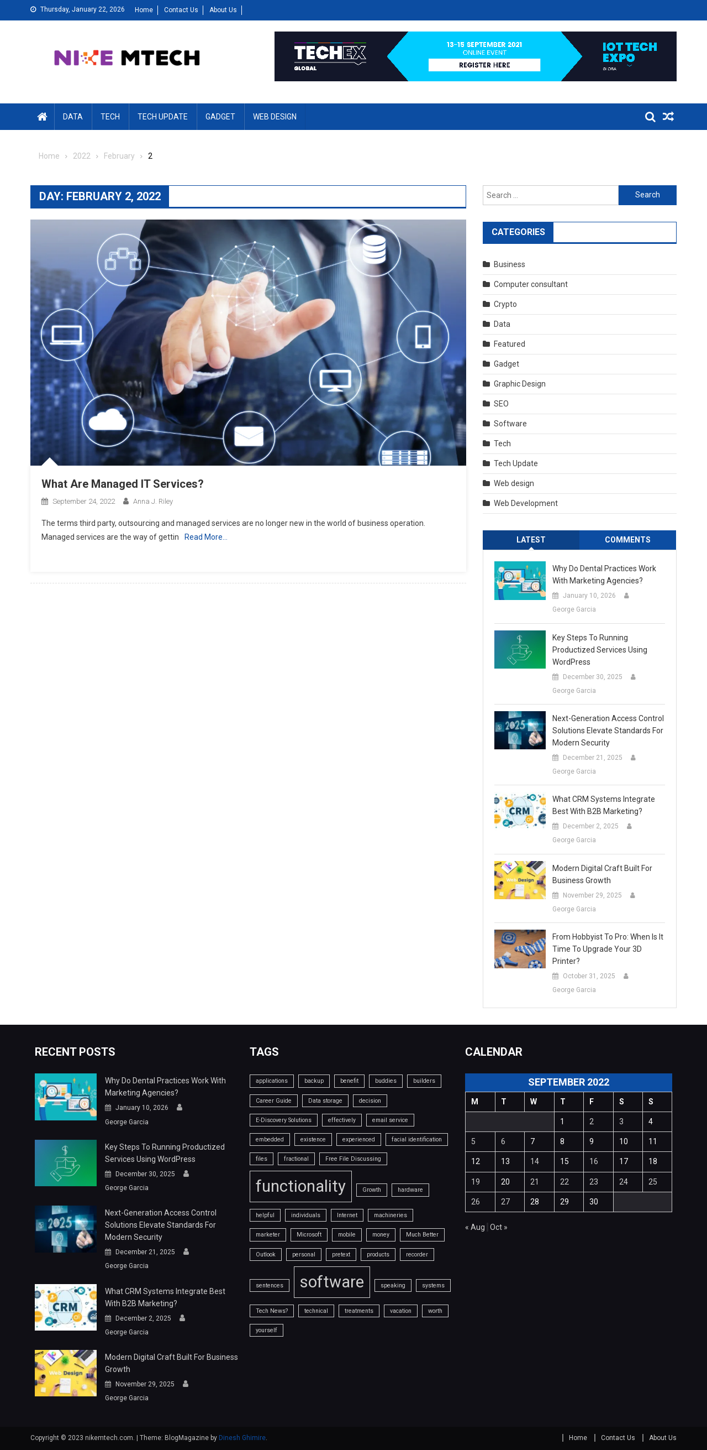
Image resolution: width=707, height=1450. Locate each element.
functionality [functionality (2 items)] (301, 1186)
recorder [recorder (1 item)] (417, 1254)
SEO (501, 403)
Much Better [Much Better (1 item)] (422, 1234)
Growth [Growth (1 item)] (371, 1189)
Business (509, 264)
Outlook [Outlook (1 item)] (266, 1254)
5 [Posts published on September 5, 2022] (473, 1141)
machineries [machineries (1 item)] (390, 1215)
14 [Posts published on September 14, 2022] (534, 1161)
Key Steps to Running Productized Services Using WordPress (599, 649)
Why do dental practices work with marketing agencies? (604, 574)
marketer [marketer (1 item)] (268, 1234)
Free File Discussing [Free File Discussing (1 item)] (353, 1158)
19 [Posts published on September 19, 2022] (475, 1181)
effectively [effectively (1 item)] (342, 1120)
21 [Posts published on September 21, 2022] (534, 1181)
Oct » (499, 1227)
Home (144, 10)
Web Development (526, 503)
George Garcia (574, 609)
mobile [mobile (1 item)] (347, 1234)
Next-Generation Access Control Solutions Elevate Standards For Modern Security (608, 730)
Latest (531, 539)
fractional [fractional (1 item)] (296, 1158)
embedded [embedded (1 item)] (270, 1139)
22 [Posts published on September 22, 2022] (564, 1181)
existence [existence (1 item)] (313, 1139)
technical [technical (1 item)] (316, 1311)
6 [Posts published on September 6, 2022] (503, 1141)
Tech (110, 116)
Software (510, 423)
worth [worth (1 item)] (435, 1311)
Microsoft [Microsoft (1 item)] (309, 1234)
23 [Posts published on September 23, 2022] (593, 1181)
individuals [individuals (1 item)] (305, 1215)
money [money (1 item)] (380, 1234)
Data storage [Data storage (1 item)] (325, 1100)
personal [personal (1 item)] (303, 1254)
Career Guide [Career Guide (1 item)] (274, 1100)
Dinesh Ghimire (242, 1438)
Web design (275, 116)
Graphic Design (520, 383)
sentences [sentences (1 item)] (269, 1285)
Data (73, 116)
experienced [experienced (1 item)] (358, 1139)
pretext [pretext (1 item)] (341, 1254)
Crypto (505, 304)
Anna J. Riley (153, 501)
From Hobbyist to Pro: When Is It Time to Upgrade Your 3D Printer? (607, 949)
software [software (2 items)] (332, 1281)
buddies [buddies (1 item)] (386, 1080)
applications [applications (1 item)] (272, 1080)
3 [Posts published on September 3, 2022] (621, 1121)
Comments (628, 539)
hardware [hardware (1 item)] (410, 1189)
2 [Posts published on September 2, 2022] (591, 1121)
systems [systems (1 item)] (433, 1285)
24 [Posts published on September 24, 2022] (623, 1181)
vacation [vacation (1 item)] (400, 1311)
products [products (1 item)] (378, 1254)
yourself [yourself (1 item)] (266, 1330)
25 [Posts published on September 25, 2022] (652, 1181)
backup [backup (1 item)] (314, 1080)
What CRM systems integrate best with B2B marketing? (603, 805)
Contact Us (181, 10)
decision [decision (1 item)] (370, 1100)
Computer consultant (531, 284)
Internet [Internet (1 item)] (347, 1215)
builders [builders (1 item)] (424, 1080)
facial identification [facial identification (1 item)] (417, 1139)
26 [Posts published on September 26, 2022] (475, 1201)
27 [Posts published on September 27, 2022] (505, 1201)
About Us (223, 10)
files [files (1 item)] (261, 1158)
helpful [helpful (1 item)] (265, 1215)
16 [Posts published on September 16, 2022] (593, 1161)
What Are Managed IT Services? (122, 484)
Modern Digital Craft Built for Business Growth (602, 874)
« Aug (475, 1227)
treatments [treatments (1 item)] (359, 1311)
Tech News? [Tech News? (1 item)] (272, 1311)
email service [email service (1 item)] (390, 1120)
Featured (509, 344)
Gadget (220, 116)
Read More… (206, 537)
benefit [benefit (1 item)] (349, 1080)
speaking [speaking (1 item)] (393, 1285)
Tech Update (163, 116)
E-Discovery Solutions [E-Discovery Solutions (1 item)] (284, 1120)
